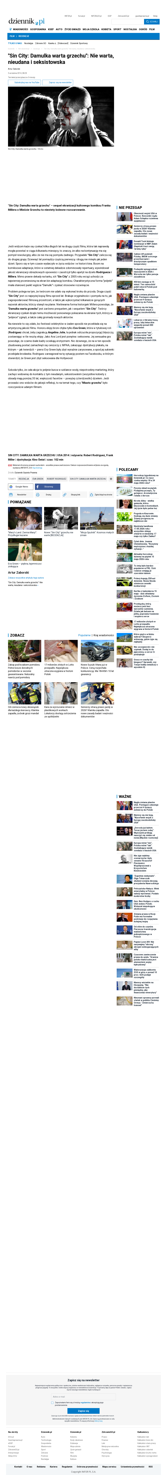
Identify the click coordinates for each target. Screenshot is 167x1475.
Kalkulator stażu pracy (146, 1443)
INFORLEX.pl (96, 16)
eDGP (10, 1443)
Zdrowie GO (40, 43)
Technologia (46, 1440)
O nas (29, 1466)
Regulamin (67, 1466)
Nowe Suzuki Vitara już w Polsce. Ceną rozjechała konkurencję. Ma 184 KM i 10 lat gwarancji (97, 669)
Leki (103, 1443)
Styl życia (105, 1456)
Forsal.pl (11, 1446)
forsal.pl (81, 16)
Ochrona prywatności (87, 1466)
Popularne (84, 635)
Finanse (105, 1440)
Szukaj (152, 21)
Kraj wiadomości (104, 635)
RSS (151, 1466)
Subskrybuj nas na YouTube (24, 82)
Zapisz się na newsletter (58, 82)
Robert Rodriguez (56, 479)
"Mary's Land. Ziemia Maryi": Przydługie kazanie (22, 534)
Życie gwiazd (75, 1450)
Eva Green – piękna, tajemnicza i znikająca (25, 565)
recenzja (24, 479)
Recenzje (24, 36)
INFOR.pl (68, 16)
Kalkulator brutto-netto (146, 1453)
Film (12, 36)
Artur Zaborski (14, 69)
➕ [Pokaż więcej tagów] (111, 479)
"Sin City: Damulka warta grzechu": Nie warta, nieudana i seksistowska (25, 583)
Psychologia (107, 1453)
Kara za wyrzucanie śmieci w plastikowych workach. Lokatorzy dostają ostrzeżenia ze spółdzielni (60, 712)
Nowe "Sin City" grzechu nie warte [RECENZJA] (58, 534)
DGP (110, 16)
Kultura (73, 1459)
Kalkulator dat (143, 1437)
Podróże (44, 1456)
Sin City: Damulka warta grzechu (88, 479)
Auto (43, 1437)
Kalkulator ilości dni (145, 1440)
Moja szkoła (75, 1446)
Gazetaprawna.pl (15, 1440)
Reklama (41, 1466)
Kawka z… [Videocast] (58, 43)
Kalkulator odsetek (145, 1450)
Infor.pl (11, 1437)
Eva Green (38, 479)
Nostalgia (28, 43)
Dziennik (11, 49)
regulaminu (85, 1402)
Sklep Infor (12, 1456)
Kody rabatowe (76, 1440)
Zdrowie (44, 1453)
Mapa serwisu (109, 1466)
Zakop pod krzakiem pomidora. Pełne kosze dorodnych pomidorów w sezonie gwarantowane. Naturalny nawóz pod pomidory (24, 671)
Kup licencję (37, 468)
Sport (43, 1450)
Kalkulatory (143, 1432)
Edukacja (74, 1443)
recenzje (36, 49)
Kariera (53, 1466)
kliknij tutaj (98, 1421)
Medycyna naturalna (110, 1446)
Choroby (105, 1450)
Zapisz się (83, 1411)
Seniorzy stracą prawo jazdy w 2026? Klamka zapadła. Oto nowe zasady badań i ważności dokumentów (97, 712)
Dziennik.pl (46, 1432)
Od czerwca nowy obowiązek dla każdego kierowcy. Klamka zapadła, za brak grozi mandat (23, 710)
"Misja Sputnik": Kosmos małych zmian (97, 534)
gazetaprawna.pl (142, 16)
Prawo (104, 1437)
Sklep (155, 16)
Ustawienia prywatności (132, 1466)
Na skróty (13, 1432)
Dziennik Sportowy (79, 43)
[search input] (128, 21)
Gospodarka (46, 1443)
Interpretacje (13, 1453)
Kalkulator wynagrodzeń (147, 1456)
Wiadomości (46, 1446)
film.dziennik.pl (23, 49)
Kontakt (18, 1466)
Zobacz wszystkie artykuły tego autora (26, 578)
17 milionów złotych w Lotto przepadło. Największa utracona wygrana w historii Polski (59, 669)
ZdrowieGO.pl (123, 16)
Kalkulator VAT (143, 1446)
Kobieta (73, 1437)
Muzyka (73, 1456)
